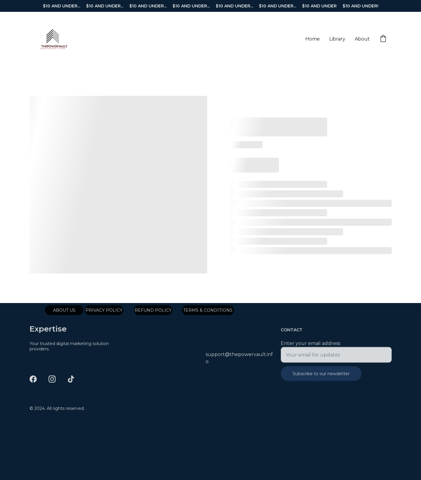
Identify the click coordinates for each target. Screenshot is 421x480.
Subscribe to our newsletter (321, 377)
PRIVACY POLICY (104, 311)
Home (312, 39)
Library (337, 39)
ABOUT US (64, 311)
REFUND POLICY (153, 311)
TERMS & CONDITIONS (208, 311)
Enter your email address (310, 346)
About (362, 39)
